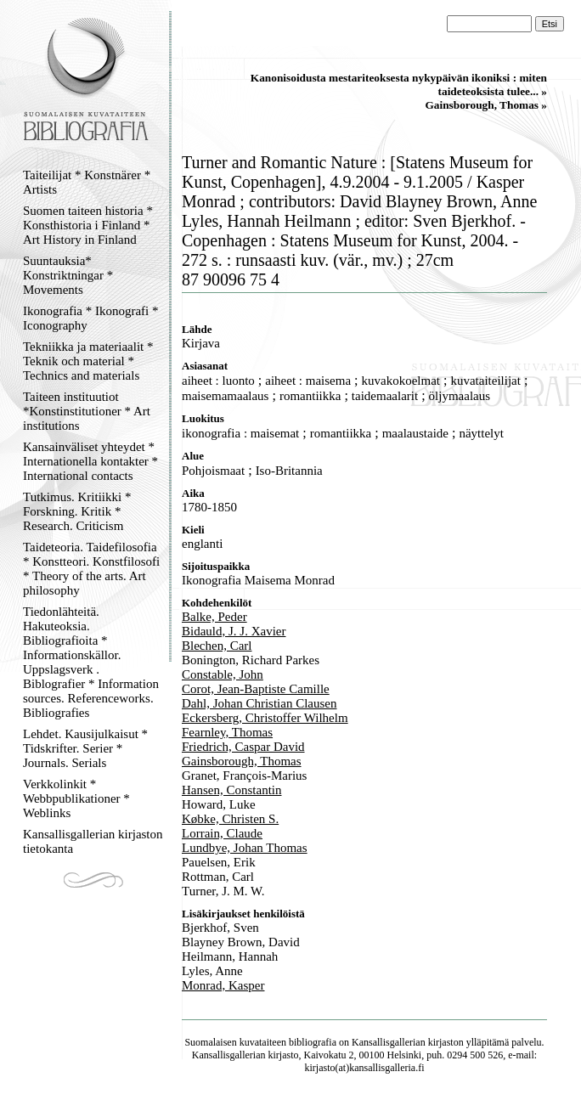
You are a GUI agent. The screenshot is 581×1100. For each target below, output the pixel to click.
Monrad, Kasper (223, 985)
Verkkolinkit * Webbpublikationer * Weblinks (76, 798)
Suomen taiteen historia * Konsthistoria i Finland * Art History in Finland (88, 225)
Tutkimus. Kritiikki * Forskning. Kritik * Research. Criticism (77, 511)
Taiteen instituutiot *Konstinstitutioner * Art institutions (86, 411)
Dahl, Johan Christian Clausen (259, 703)
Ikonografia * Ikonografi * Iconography (91, 318)
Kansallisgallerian (389, 1042)
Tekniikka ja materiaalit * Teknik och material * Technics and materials (88, 361)
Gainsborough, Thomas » (486, 105)
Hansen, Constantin (232, 790)
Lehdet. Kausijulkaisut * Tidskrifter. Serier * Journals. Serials (85, 748)
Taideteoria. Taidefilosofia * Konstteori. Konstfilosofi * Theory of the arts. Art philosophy (91, 568)
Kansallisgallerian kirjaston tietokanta (93, 841)
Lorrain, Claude (222, 833)
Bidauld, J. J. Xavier (233, 631)
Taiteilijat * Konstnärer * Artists (86, 182)
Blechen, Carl (216, 645)
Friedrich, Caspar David (243, 746)
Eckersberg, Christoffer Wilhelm (265, 718)
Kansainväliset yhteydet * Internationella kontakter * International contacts (90, 461)
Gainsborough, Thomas (242, 761)
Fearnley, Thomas (227, 732)
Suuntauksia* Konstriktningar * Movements (68, 275)
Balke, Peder (214, 616)
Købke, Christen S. (230, 819)
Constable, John (222, 674)
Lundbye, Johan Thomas (244, 848)
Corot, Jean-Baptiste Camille (256, 689)
